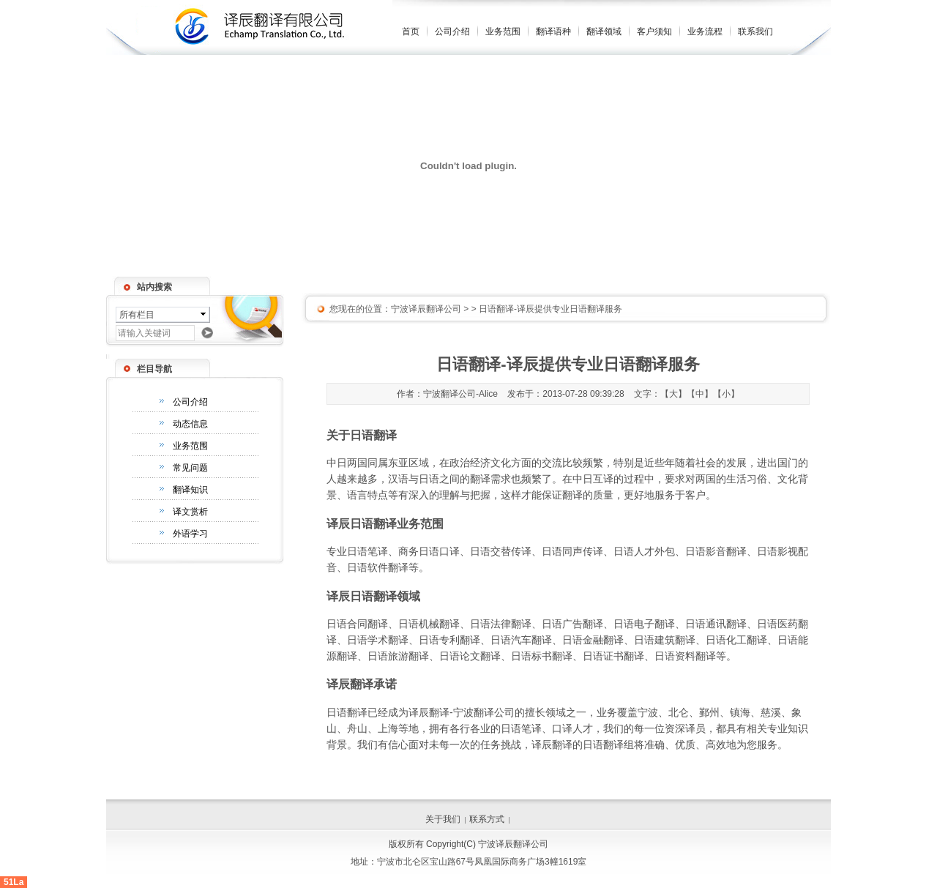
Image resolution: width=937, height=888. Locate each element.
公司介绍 (452, 31)
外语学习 (190, 534)
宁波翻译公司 (484, 712)
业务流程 (705, 31)
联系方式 (486, 819)
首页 (410, 31)
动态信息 (190, 424)
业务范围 (502, 31)
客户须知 (654, 31)
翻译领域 (603, 31)
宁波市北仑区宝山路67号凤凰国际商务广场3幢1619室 (482, 862)
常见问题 (190, 468)
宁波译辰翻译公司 (426, 309)
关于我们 (442, 819)
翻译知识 (190, 490)
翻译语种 (553, 31)
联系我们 (755, 31)
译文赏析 (190, 512)
